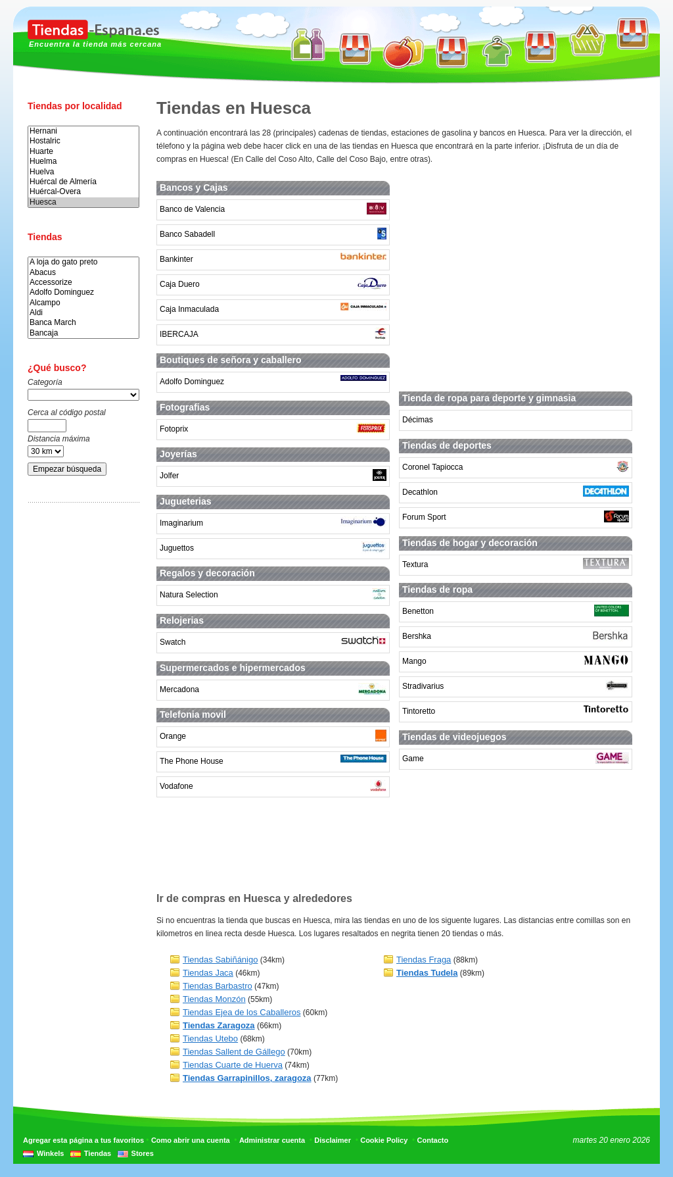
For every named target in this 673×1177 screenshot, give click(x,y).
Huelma (83, 161)
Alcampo (83, 303)
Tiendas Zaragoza (219, 1025)
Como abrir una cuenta (190, 1140)
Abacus (83, 273)
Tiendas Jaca (208, 973)
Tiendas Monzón (214, 999)
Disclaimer (332, 1140)
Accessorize (83, 283)
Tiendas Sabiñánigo (220, 959)
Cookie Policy (383, 1140)
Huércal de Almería (83, 182)
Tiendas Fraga (423, 959)
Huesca (83, 202)
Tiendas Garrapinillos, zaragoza (247, 1078)
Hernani (83, 131)
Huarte (83, 152)
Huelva (83, 172)
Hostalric (83, 141)
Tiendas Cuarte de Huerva (233, 1065)
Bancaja (83, 333)
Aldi (83, 313)
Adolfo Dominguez (83, 292)
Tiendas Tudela (426, 973)
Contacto (433, 1140)
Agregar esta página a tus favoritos (83, 1140)
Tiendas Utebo (210, 1038)
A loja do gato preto (83, 262)
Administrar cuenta (272, 1140)
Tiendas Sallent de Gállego (234, 1052)
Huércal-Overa (83, 192)
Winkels (50, 1153)
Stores (142, 1153)
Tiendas (97, 1153)
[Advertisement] (80, 719)
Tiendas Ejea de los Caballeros (241, 1012)
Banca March (83, 323)
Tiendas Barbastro (217, 986)
